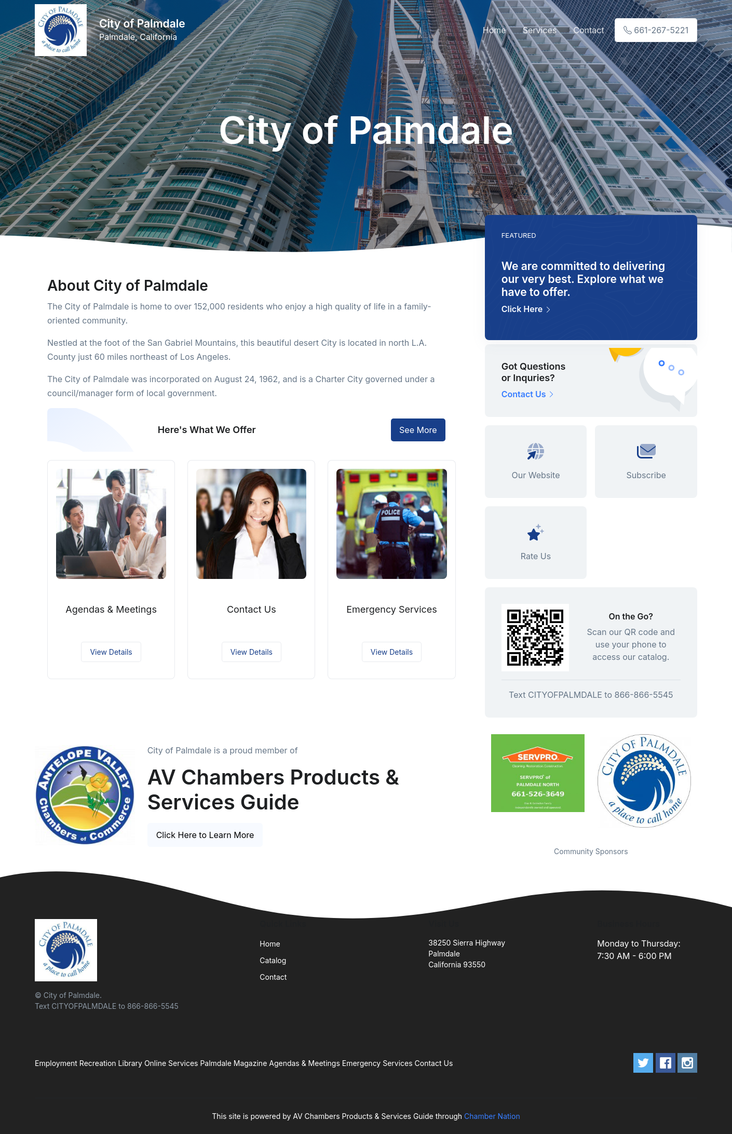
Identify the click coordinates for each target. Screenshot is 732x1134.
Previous (477, 783)
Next (705, 783)
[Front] (63, 30)
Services (540, 30)
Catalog (273, 960)
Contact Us (251, 609)
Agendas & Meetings (111, 609)
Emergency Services (391, 609)
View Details (111, 651)
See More (418, 430)
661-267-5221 (655, 30)
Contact (588, 30)
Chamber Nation (492, 1116)
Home (494, 30)
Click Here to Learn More (205, 835)
